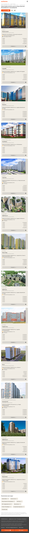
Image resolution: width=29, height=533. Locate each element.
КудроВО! (14, 68)
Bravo (14, 364)
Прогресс (14, 104)
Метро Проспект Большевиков (8, 501)
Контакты (3, 527)
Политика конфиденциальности (12, 527)
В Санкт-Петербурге (6, 506)
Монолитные (17, 504)
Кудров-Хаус (14, 326)
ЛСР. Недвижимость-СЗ (7, 504)
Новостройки (5, 498)
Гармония (14, 177)
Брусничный (14, 476)
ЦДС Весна (14, 289)
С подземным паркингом (18, 506)
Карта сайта (21, 527)
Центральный (14, 401)
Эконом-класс (14, 498)
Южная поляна (14, 31)
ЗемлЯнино (14, 141)
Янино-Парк (14, 252)
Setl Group (19, 501)
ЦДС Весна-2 (14, 439)
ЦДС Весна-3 (14, 215)
